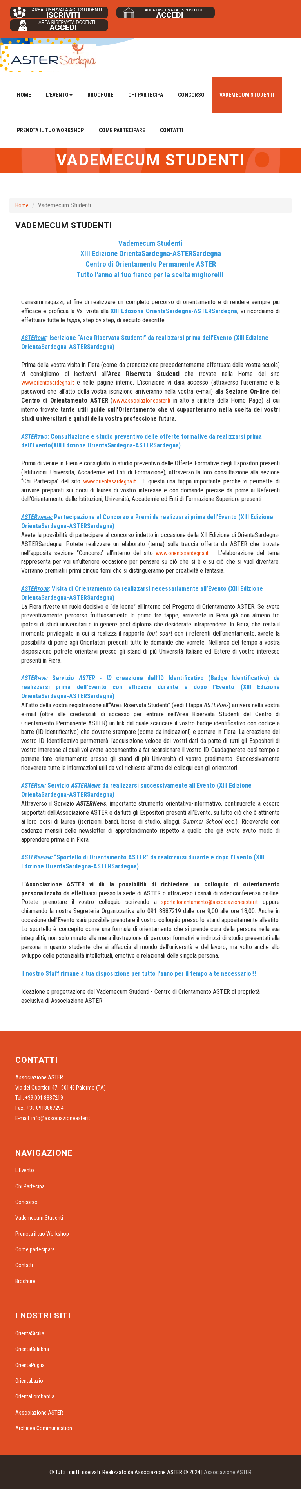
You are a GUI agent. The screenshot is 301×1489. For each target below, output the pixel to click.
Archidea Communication (43, 1428)
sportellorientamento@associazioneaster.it (209, 902)
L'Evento (24, 1170)
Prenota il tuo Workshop (50, 130)
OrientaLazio (29, 1381)
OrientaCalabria (32, 1349)
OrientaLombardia (34, 1396)
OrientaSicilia (29, 1333)
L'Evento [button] (59, 95)
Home (24, 95)
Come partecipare (122, 130)
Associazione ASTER (39, 1412)
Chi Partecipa (145, 95)
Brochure (100, 95)
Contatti (171, 130)
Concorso (191, 95)
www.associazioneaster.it (141, 401)
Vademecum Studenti (246, 95)
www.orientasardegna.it (47, 383)
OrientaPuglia (30, 1365)
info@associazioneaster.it (60, 1118)
